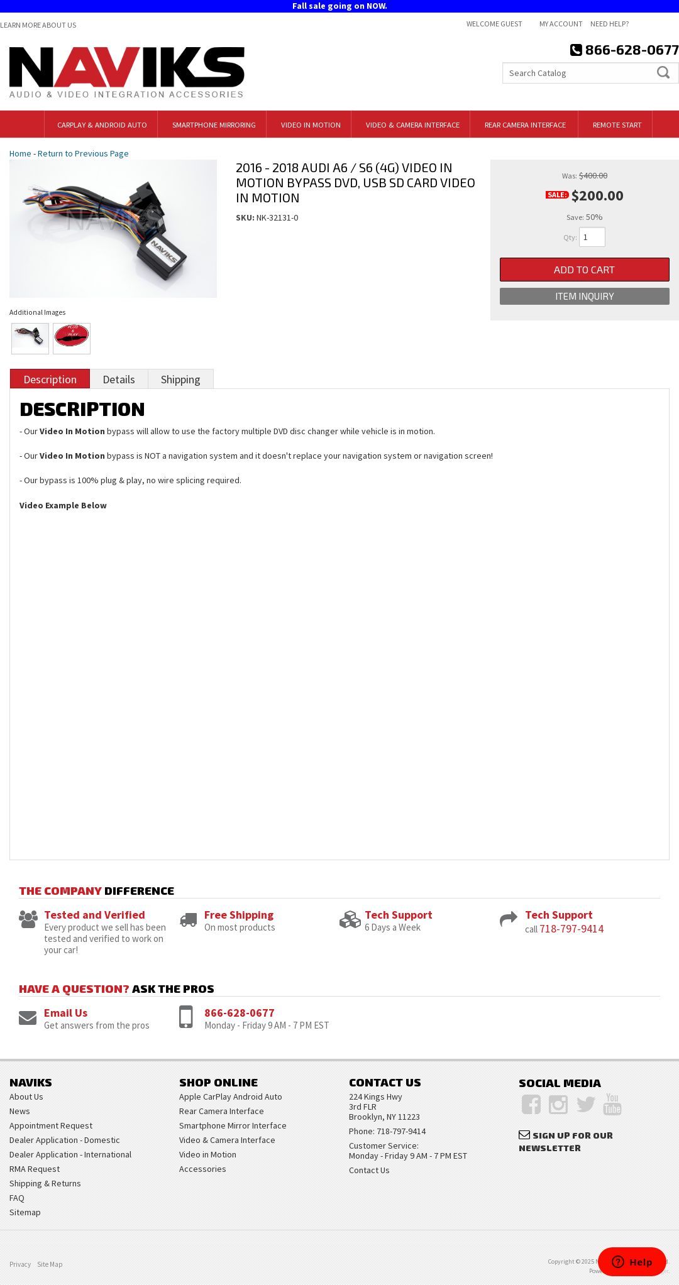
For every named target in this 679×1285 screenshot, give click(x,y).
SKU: (246, 217)
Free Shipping (238, 914)
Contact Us (369, 1170)
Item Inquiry (584, 296)
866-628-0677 (239, 1012)
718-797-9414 (571, 928)
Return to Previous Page (83, 153)
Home (20, 153)
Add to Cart (584, 269)
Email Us (65, 1012)
